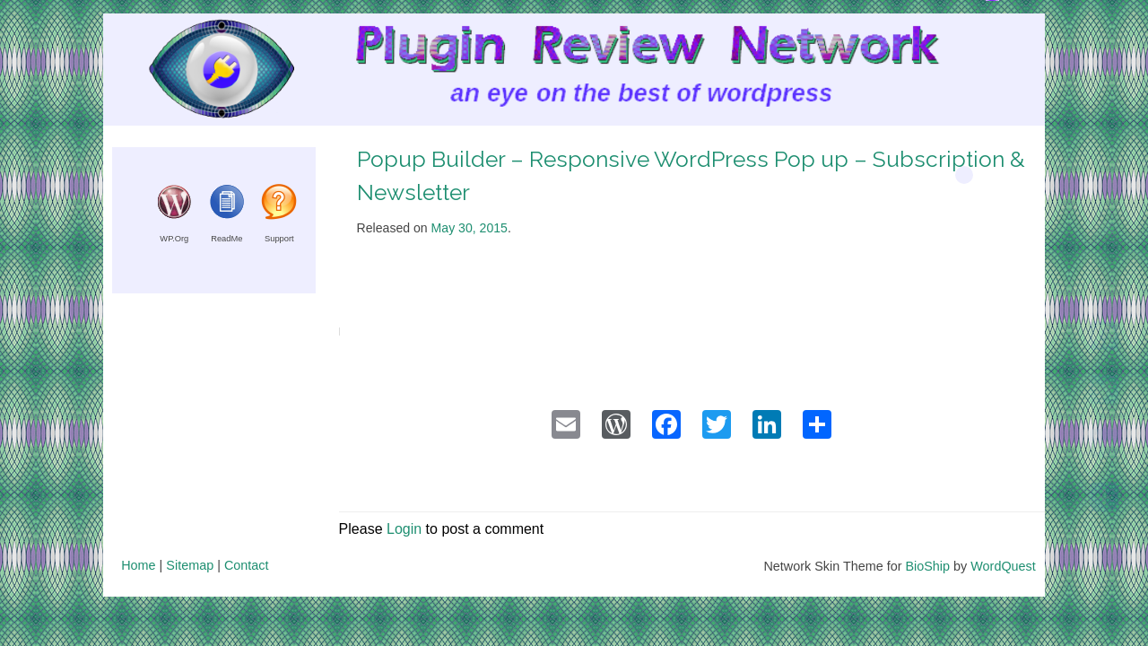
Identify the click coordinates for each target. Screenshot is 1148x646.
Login (404, 529)
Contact (246, 565)
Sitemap (189, 565)
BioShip (927, 566)
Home (138, 565)
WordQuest (1003, 566)
